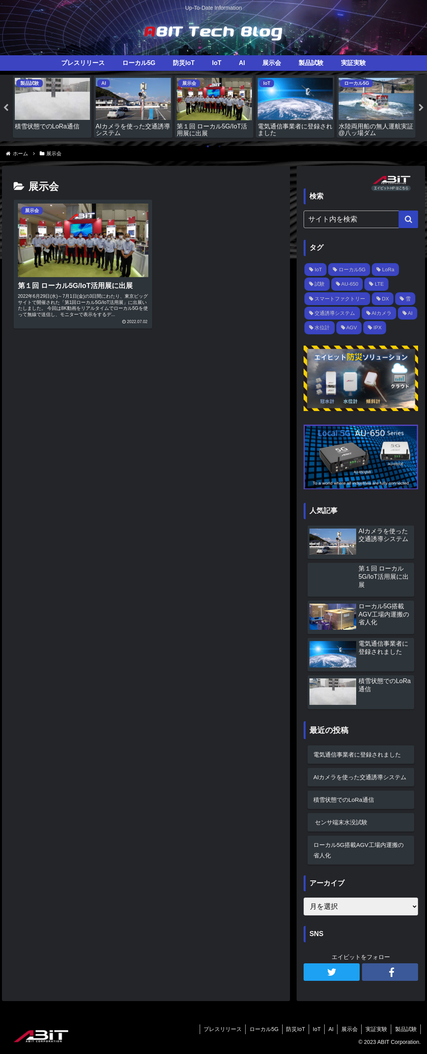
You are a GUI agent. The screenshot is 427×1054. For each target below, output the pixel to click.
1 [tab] (208, 146)
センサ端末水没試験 (340, 822)
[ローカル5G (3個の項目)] (349, 269)
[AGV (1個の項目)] (349, 327)
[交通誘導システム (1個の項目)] (332, 313)
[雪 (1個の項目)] (405, 298)
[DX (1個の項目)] (383, 298)
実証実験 (376, 1029)
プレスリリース (219, 1029)
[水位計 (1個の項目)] (319, 327)
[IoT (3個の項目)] (315, 269)
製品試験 (405, 1029)
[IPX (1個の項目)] (375, 327)
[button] (408, 219)
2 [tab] (219, 146)
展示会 (348, 1029)
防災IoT (293, 1029)
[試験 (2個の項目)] (317, 284)
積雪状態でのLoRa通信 (343, 799)
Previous (6, 108)
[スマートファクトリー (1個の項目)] (337, 298)
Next (421, 108)
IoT (315, 1029)
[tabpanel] (52, 107)
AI (329, 1029)
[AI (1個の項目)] (407, 313)
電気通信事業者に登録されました (357, 754)
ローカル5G (261, 1029)
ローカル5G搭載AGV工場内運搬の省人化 (358, 849)
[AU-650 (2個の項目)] (347, 284)
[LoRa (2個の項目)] (385, 269)
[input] (361, 219)
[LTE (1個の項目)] (376, 284)
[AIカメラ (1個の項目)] (379, 313)
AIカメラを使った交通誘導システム (359, 776)
